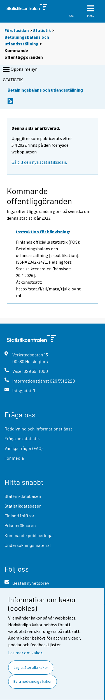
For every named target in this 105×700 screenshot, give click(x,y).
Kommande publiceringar (29, 535)
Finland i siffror (19, 515)
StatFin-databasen (22, 496)
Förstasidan (16, 30)
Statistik (42, 30)
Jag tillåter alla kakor (30, 667)
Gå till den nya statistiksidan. (39, 162)
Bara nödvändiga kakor (32, 681)
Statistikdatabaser (22, 505)
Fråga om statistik (22, 438)
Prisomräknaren (20, 525)
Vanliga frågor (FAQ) (23, 448)
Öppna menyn (20, 69)
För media (14, 458)
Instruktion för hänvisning (42, 231)
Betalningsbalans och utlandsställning (45, 89)
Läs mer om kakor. (25, 652)
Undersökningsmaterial (27, 545)
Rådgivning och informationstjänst (38, 428)
